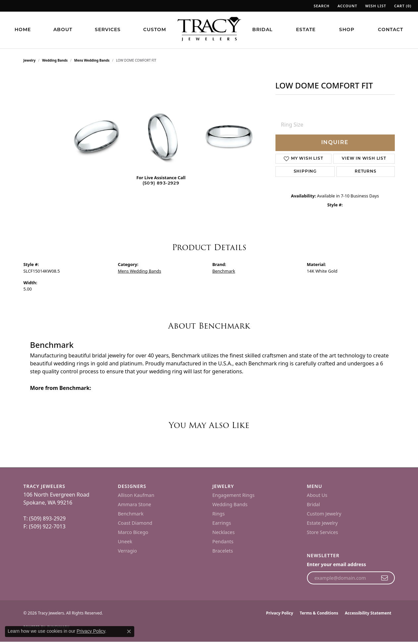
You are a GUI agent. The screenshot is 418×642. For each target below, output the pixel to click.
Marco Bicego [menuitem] (133, 532)
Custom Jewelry (324, 513)
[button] (320, 6)
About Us (317, 495)
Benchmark (223, 271)
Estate (306, 29)
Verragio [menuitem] (127, 551)
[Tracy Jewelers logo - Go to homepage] (209, 30)
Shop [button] (346, 29)
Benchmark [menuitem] (131, 513)
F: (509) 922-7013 (45, 526)
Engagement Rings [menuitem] (233, 495)
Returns (366, 172)
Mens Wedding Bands (92, 60)
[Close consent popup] (129, 631)
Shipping (305, 172)
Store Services (322, 532)
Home (23, 29)
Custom (154, 29)
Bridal (262, 29)
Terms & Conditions (319, 613)
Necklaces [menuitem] (223, 532)
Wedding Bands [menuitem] (230, 504)
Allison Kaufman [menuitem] (136, 495)
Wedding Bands (55, 60)
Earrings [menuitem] (221, 523)
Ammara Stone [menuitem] (134, 504)
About (62, 29)
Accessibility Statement (368, 613)
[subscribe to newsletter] (385, 578)
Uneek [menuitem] (125, 541)
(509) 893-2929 (161, 183)
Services (108, 29)
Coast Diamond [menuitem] (135, 523)
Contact (390, 29)
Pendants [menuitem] (223, 541)
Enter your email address (336, 564)
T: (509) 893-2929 (45, 518)
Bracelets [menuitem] (222, 551)
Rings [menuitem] (218, 513)
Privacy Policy (279, 613)
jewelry (30, 60)
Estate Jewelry (322, 523)
